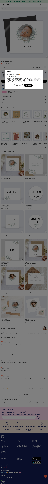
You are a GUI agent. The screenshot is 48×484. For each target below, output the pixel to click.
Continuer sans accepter (11, 76)
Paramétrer (19, 85)
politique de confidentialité (22, 81)
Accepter (28, 85)
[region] (24, 79)
